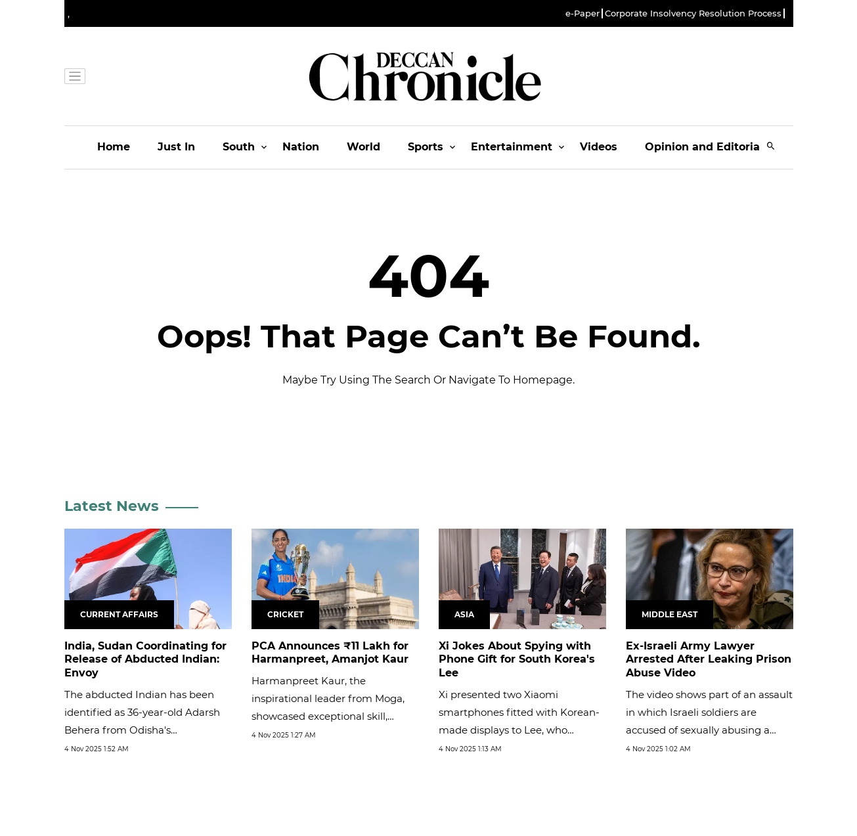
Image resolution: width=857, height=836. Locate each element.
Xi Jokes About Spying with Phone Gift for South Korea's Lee (517, 660)
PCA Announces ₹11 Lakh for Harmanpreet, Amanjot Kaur (330, 653)
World (363, 147)
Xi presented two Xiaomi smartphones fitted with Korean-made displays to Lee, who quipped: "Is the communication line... (519, 730)
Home (113, 147)
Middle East (669, 614)
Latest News (111, 506)
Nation (300, 147)
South (239, 147)
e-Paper (582, 13)
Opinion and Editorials (707, 147)
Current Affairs (119, 614)
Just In (176, 147)
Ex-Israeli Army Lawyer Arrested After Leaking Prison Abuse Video (708, 660)
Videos (598, 147)
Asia (464, 614)
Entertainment (511, 147)
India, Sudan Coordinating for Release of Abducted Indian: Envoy (145, 660)
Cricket (285, 614)
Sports (425, 147)
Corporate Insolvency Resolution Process (693, 13)
